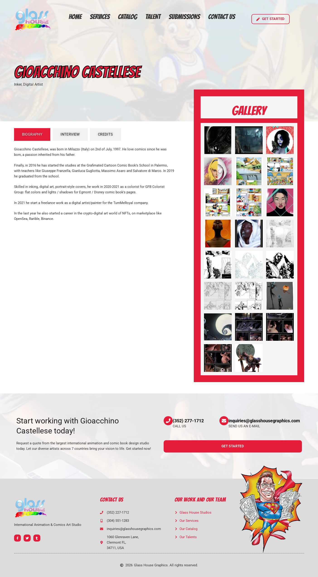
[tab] (32, 134)
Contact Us (221, 16)
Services (100, 16)
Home (75, 16)
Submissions (184, 16)
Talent (152, 16)
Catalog (127, 16)
